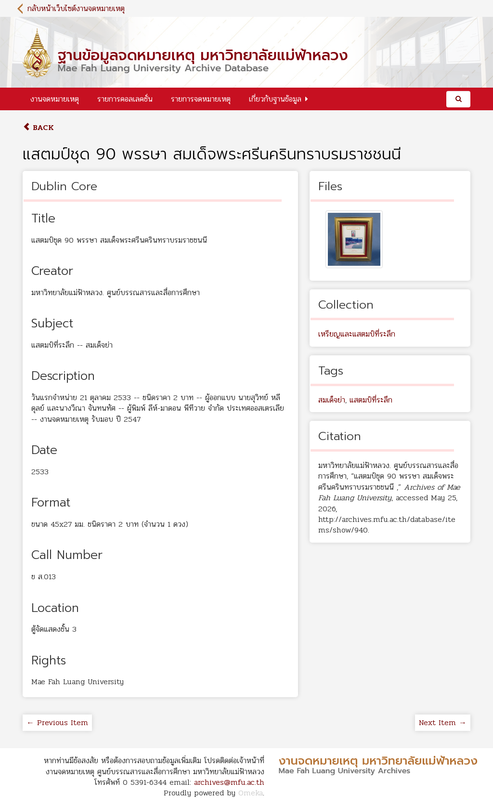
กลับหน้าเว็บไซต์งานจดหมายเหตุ (76, 8)
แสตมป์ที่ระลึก (371, 400)
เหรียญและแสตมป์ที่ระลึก (356, 334)
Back (38, 127)
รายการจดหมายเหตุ (201, 99)
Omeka (250, 793)
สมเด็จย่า (331, 400)
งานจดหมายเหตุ (54, 99)
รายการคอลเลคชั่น (125, 99)
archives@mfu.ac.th (229, 782)
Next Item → (443, 722)
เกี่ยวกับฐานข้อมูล (275, 99)
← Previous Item (57, 722)
